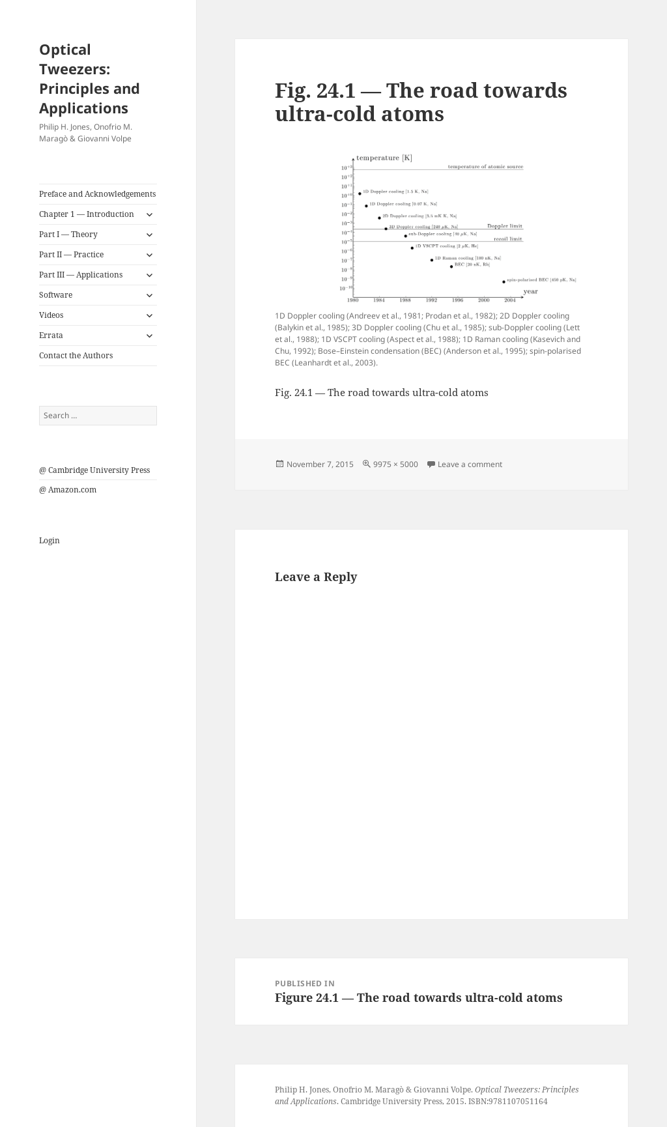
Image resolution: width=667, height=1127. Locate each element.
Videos (51, 315)
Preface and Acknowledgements (97, 193)
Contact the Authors (76, 355)
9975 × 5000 (395, 464)
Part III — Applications (80, 274)
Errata (51, 335)
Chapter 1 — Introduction (86, 214)
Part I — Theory (68, 234)
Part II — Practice (71, 254)
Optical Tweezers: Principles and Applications (89, 78)
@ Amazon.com (67, 489)
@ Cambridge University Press (94, 470)
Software (55, 294)
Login (49, 540)
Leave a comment (470, 464)
